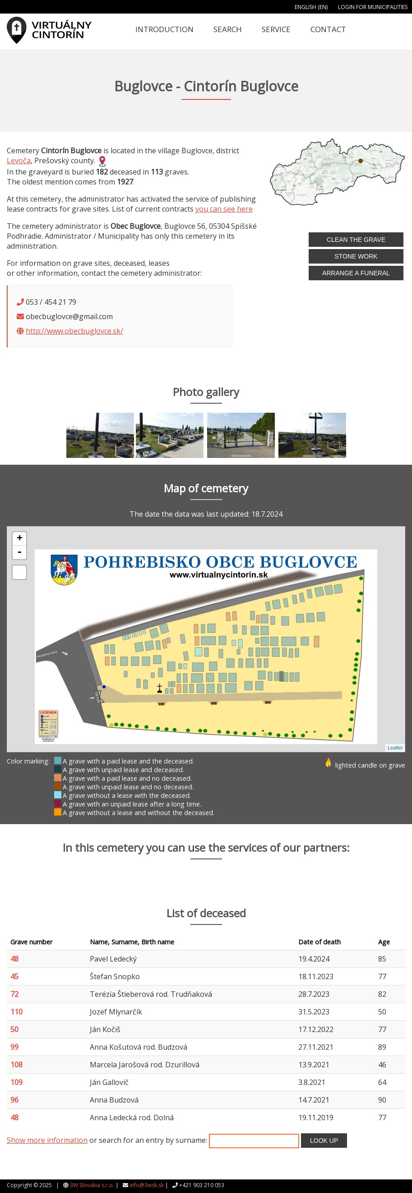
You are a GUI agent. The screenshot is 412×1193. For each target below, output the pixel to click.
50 (14, 1029)
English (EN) (311, 7)
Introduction (164, 29)
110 (16, 1012)
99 (14, 1047)
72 (14, 994)
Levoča (19, 160)
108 (16, 1065)
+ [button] (20, 539)
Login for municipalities (372, 7)
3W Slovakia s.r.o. (92, 1185)
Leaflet (395, 747)
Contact (328, 29)
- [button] (19, 552)
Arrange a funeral (356, 273)
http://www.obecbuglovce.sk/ (74, 331)
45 (14, 976)
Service (276, 29)
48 (14, 959)
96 (14, 1100)
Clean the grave (356, 239)
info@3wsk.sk (147, 1185)
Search (227, 29)
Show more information (47, 1140)
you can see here (224, 209)
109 (16, 1082)
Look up (324, 1140)
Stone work (355, 256)
